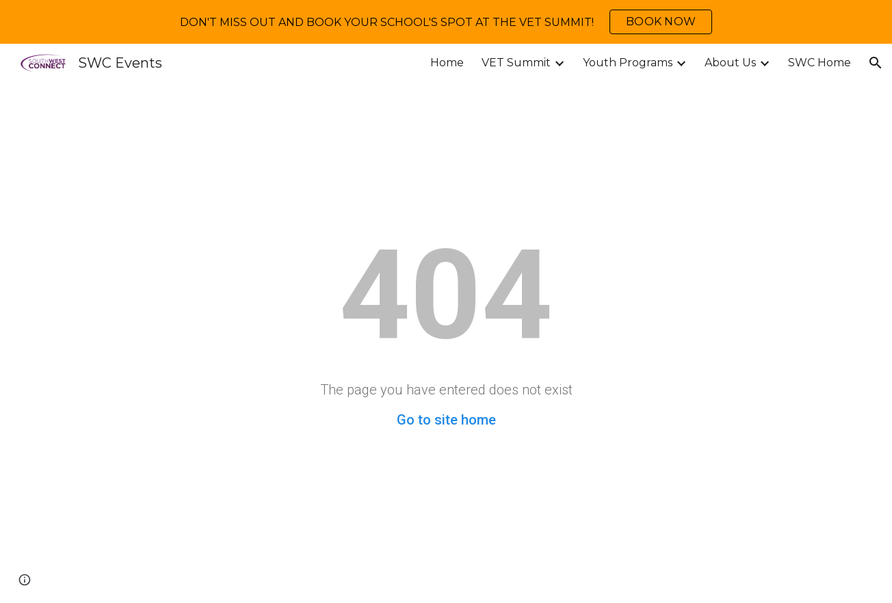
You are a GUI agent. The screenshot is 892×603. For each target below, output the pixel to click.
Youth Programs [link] (627, 62)
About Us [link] (730, 62)
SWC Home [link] (819, 62)
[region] (446, 22)
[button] (875, 62)
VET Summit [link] (516, 62)
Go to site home (446, 420)
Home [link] (447, 62)
